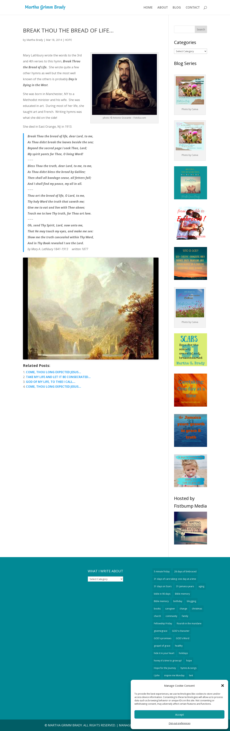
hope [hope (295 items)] (189, 660)
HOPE (68, 40)
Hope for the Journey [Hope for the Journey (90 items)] (165, 668)
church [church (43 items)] (157, 616)
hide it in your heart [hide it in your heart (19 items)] (164, 653)
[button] (222, 685)
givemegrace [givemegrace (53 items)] (160, 630)
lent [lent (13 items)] (191, 675)
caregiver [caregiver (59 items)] (170, 608)
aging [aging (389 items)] (201, 586)
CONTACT (193, 7)
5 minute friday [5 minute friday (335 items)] (162, 571)
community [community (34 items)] (171, 616)
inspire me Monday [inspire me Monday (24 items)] (174, 675)
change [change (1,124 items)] (183, 608)
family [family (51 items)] (185, 616)
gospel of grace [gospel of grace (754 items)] (162, 645)
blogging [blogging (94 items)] (191, 601)
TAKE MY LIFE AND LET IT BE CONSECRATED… (58, 377)
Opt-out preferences (179, 723)
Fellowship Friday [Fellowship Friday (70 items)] (163, 623)
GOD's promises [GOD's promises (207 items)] (162, 638)
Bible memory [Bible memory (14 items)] (161, 601)
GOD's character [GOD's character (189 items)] (180, 630)
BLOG (177, 7)
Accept (179, 714)
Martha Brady (34, 40)
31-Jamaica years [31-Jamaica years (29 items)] (185, 586)
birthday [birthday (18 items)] (177, 601)
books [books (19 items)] (157, 608)
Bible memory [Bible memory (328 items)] (182, 593)
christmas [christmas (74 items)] (197, 608)
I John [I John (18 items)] (157, 675)
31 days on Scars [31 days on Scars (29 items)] (162, 586)
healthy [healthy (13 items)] (179, 645)
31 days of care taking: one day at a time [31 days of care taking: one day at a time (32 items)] (175, 578)
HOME (148, 7)
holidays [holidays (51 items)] (183, 653)
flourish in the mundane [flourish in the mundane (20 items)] (189, 623)
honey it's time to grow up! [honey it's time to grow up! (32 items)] (168, 660)
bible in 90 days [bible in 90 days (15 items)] (162, 593)
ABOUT (162, 7)
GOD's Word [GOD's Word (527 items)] (182, 638)
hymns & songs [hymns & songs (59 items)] (188, 668)
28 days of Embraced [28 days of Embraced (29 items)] (185, 571)
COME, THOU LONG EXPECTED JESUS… (53, 372)
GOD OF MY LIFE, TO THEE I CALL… (50, 382)
